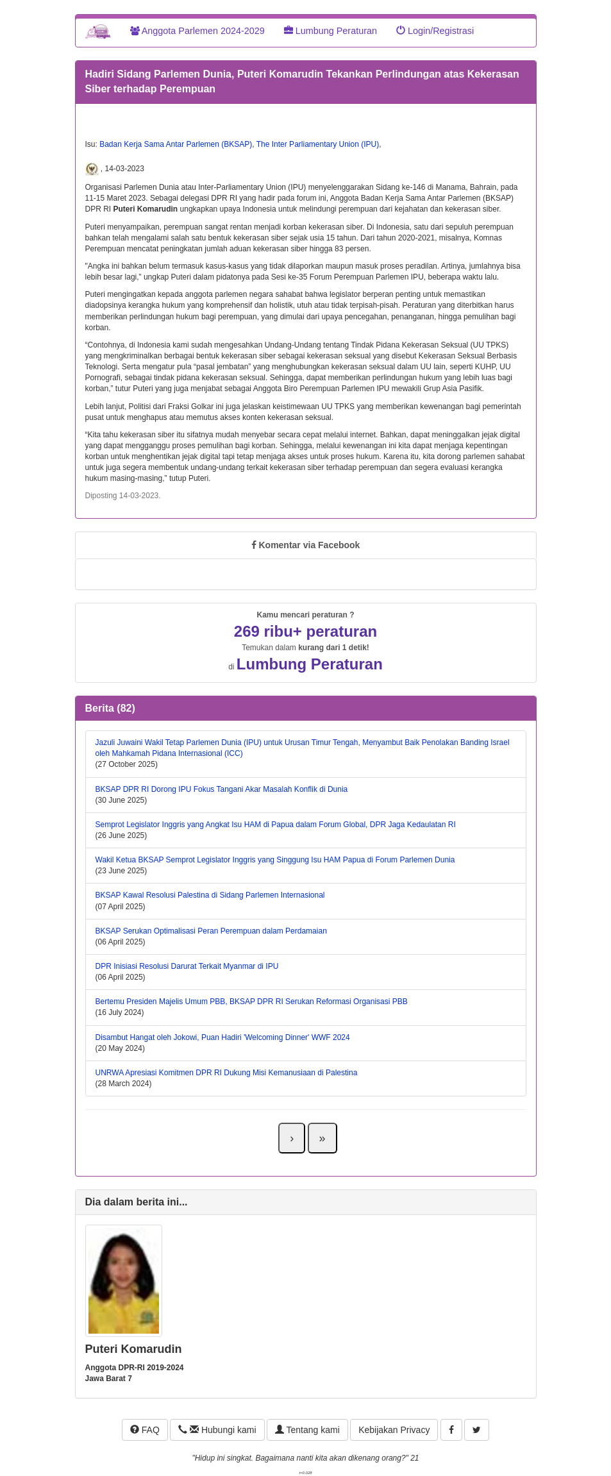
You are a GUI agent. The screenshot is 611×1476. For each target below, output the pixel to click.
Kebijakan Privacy (394, 1430)
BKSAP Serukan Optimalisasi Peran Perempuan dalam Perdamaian (211, 931)
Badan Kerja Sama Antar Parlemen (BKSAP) (175, 144)
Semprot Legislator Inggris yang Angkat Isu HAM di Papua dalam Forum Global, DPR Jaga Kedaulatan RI (276, 824)
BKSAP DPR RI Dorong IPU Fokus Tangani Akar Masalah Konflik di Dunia (222, 789)
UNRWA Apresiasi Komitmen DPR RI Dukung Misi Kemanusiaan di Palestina (227, 1072)
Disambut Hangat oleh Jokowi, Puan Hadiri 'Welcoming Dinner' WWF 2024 (223, 1037)
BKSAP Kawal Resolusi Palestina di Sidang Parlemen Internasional (210, 895)
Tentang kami (307, 1430)
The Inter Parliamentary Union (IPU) (317, 144)
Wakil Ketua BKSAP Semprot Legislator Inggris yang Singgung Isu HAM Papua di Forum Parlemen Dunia (275, 859)
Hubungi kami (217, 1430)
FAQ (145, 1430)
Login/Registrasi (435, 31)
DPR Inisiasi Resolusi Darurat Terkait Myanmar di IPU (187, 966)
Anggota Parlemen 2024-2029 (197, 31)
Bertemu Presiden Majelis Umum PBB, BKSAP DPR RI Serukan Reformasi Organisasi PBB (252, 1001)
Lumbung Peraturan (330, 31)
